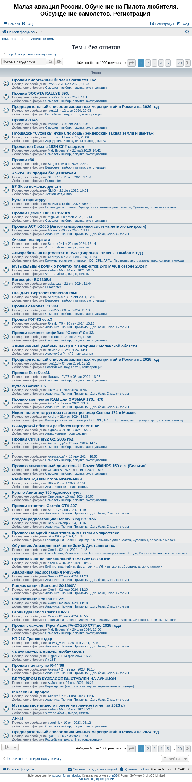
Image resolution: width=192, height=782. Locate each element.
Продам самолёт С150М (35, 306)
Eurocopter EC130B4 (31, 279)
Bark (51, 509)
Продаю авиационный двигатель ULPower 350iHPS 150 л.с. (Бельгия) (79, 466)
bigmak (53, 430)
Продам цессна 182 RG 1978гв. (41, 213)
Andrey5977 (56, 257)
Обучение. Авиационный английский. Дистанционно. (63, 545)
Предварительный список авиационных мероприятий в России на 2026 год (85, 106)
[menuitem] (27, 23)
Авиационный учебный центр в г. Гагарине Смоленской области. (75, 346)
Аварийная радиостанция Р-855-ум (46, 572)
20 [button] (180, 63)
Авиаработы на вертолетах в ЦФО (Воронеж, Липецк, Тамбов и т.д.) (77, 253)
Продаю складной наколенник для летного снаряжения (66, 532)
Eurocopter (53, 180)
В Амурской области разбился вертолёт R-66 (55, 426)
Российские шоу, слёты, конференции (73, 114)
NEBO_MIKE (57, 643)
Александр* (56, 443)
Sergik (52, 164)
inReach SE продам (30, 692)
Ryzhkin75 (55, 323)
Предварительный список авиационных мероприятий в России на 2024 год (85, 732)
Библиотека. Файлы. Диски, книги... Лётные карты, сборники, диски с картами (103, 566)
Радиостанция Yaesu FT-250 (39, 599)
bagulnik (54, 722)
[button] (131, 63)
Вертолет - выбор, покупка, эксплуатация (76, 167)
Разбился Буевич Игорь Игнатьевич (47, 479)
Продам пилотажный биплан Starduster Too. (55, 80)
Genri (52, 549)
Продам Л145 (25, 120)
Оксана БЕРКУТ (60, 470)
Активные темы (42, 39)
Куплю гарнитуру (29, 199)
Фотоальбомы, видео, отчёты (67, 247)
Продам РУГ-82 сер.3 (32, 319)
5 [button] (168, 63)
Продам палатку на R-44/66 (38, 665)
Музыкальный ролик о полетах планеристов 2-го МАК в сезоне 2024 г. (80, 266)
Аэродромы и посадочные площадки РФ (75, 141)
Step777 (54, 177)
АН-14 (17, 718)
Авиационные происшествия (66, 433)
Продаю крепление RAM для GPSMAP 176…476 (57, 399)
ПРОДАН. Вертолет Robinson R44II (45, 293)
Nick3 (52, 190)
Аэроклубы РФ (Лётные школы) (69, 353)
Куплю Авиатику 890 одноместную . (46, 492)
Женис (53, 230)
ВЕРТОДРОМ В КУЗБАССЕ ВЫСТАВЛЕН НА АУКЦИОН (64, 678)
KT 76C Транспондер (32, 639)
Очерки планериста (31, 239)
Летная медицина (58, 194)
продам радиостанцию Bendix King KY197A (54, 519)
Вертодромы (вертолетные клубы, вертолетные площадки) (89, 686)
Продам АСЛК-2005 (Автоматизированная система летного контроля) (79, 226)
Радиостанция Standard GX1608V (44, 585)
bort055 (53, 310)
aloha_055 (55, 270)
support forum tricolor (66, 775)
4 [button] (161, 63)
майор (52, 350)
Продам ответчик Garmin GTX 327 (44, 505)
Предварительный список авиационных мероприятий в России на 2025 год (85, 359)
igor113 (53, 110)
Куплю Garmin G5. (29, 386)
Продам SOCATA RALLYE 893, (40, 93)
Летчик (53, 203)
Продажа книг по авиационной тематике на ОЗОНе (61, 559)
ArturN (52, 403)
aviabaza (54, 283)
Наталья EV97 (58, 376)
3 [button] (155, 63)
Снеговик (55, 496)
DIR (50, 483)
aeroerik (53, 337)
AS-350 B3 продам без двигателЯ (44, 173)
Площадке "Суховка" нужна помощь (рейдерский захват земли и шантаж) (83, 133)
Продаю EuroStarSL (31, 372)
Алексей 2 (55, 669)
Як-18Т (50, 659)
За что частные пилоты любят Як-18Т (48, 652)
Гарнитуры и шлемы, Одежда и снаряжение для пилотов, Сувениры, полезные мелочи (110, 207)
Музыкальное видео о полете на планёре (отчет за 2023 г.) (68, 705)
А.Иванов (55, 682)
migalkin (53, 217)
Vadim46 (54, 124)
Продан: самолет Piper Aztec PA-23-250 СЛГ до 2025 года (66, 625)
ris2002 (53, 563)
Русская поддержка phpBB (96, 779)
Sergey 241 (56, 243)
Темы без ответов (14, 39)
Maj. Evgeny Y (58, 150)
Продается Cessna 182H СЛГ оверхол (48, 146)
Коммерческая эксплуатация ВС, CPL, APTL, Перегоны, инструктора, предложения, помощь (114, 260)
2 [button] (148, 63)
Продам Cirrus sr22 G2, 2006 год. (43, 439)
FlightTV (54, 656)
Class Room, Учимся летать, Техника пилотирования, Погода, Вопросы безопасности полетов (116, 553)
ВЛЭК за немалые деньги (36, 186)
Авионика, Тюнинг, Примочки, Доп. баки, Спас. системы (87, 234)
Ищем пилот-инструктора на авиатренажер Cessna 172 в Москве (74, 412)
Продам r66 (23, 160)
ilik (49, 536)
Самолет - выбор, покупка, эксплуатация (76, 87)
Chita (51, 390)
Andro (52, 416)
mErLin (53, 137)
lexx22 (52, 84)
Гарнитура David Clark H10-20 (40, 612)
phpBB (113, 775)
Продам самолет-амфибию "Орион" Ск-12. (53, 333)
